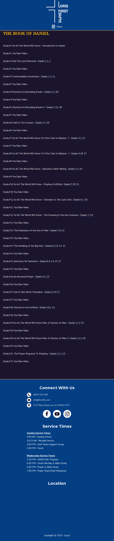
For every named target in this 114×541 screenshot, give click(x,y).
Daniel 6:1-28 (80, 199)
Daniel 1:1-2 (44, 60)
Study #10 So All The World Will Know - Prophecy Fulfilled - (41, 184)
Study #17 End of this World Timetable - (31, 292)
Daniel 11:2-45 (78, 338)
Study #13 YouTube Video (16, 238)
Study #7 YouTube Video (15, 145)
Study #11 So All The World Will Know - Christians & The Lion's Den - (45, 199)
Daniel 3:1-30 (42, 122)
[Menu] (57, 26)
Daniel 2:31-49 (54, 107)
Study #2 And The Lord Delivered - (27, 61)
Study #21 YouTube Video (16, 361)
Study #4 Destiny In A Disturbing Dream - (30, 91)
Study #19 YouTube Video (16, 330)
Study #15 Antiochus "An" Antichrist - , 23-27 (32, 261)
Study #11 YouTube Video (16, 207)
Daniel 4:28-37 (79, 153)
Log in (67, 535)
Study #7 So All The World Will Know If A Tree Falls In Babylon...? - (44, 138)
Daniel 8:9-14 (47, 261)
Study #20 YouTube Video (16, 345)
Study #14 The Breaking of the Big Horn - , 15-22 (34, 245)
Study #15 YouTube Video (16, 268)
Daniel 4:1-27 (78, 137)
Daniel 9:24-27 (52, 291)
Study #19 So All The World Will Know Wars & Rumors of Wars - (43, 322)
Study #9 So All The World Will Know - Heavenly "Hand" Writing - (42, 168)
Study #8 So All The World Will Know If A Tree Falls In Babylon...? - (45, 153)
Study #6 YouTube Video (15, 130)
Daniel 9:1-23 (42, 276)
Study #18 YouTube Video (16, 315)
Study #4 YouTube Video (15, 99)
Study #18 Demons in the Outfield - (29, 307)
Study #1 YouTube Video (15, 53)
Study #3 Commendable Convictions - (29, 76)
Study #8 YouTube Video (15, 161)
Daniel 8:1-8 (51, 245)
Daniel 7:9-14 (57, 230)
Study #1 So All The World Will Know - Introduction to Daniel (34, 45)
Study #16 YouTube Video (16, 284)
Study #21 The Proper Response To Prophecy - (34, 353)
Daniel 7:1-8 (86, 214)
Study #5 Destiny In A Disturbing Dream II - (32, 107)
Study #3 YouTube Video (15, 84)
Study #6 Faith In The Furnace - (26, 122)
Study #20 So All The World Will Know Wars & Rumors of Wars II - (44, 338)
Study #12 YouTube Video (16, 222)
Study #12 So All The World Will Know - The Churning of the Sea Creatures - (48, 215)
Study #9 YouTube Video (15, 176)
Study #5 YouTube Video (15, 114)
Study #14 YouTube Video (16, 253)
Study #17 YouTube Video (16, 299)
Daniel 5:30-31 (71, 184)
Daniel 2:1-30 (51, 91)
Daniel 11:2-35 (76, 322)
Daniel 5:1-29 (75, 168)
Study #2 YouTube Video (15, 68)
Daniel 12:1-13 (57, 353)
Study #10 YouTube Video (16, 191)
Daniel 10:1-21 (47, 307)
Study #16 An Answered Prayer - (26, 276)
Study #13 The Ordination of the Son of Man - (33, 230)
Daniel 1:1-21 (48, 76)
